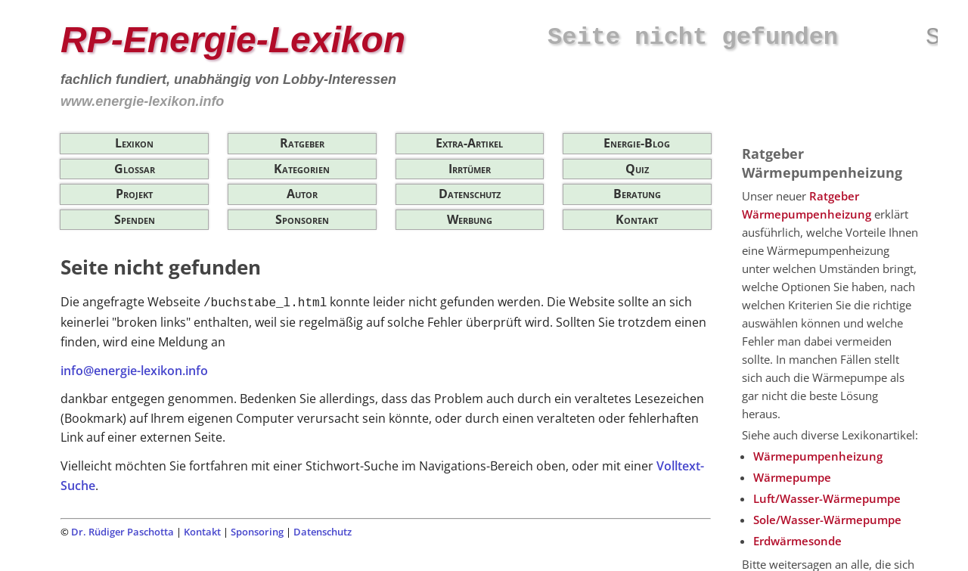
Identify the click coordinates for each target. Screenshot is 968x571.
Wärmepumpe (792, 477)
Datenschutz (470, 193)
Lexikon (134, 143)
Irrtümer (469, 168)
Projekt (134, 193)
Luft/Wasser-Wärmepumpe (827, 498)
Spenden (134, 219)
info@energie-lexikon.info (134, 370)
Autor (302, 193)
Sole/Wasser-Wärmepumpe (827, 519)
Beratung (637, 193)
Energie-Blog (636, 143)
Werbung (469, 219)
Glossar (134, 168)
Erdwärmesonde (797, 540)
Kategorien (302, 168)
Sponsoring (257, 531)
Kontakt (637, 219)
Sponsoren (302, 219)
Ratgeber (302, 143)
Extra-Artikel (469, 143)
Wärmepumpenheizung (818, 456)
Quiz (637, 168)
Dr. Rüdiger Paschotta (122, 531)
